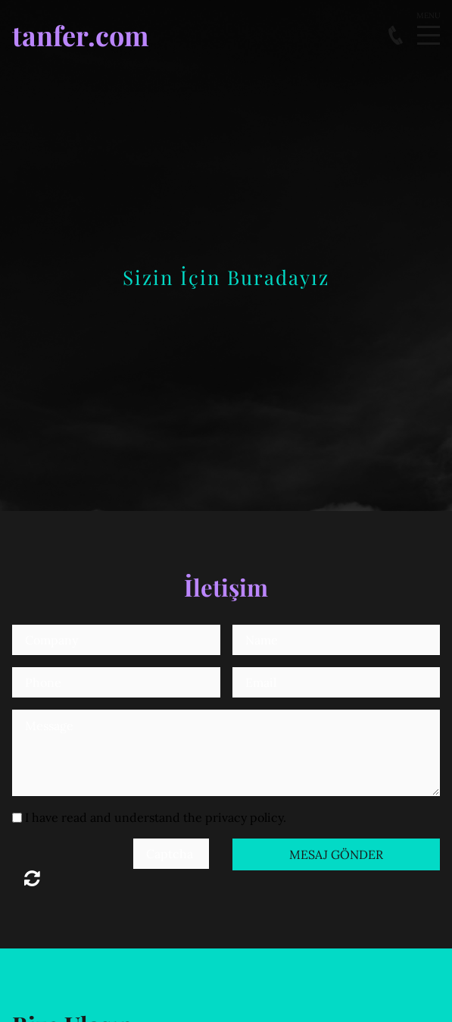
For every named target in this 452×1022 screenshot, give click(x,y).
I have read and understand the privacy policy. (155, 817)
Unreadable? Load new (32, 878)
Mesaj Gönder (336, 854)
